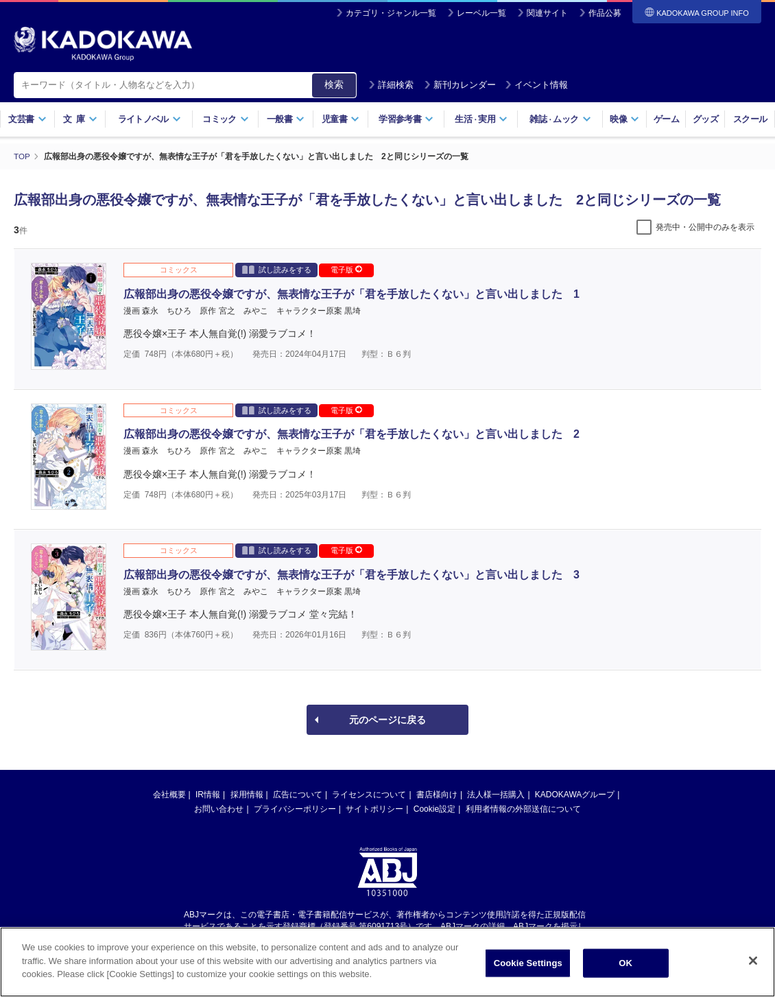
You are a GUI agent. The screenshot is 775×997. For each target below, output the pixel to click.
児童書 (340, 119)
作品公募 (604, 13)
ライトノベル (149, 119)
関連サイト (547, 13)
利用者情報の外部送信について (523, 809)
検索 (334, 84)
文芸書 (27, 119)
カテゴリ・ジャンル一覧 (391, 13)
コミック (225, 119)
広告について (297, 794)
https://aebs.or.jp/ (338, 937)
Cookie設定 (434, 809)
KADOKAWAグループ (575, 794)
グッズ (705, 119)
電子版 (346, 270)
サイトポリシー (374, 809)
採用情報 (246, 794)
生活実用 (481, 119)
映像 (624, 119)
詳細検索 (391, 85)
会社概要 (169, 794)
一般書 (286, 119)
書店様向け (436, 794)
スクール (750, 119)
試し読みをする (276, 269)
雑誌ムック (560, 119)
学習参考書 (406, 119)
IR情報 (207, 794)
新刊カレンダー (460, 85)
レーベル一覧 (481, 13)
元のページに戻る (387, 719)
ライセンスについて (369, 794)
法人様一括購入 (496, 794)
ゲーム (666, 119)
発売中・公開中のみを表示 (705, 227)
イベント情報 (536, 85)
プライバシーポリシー (295, 809)
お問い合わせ (218, 809)
